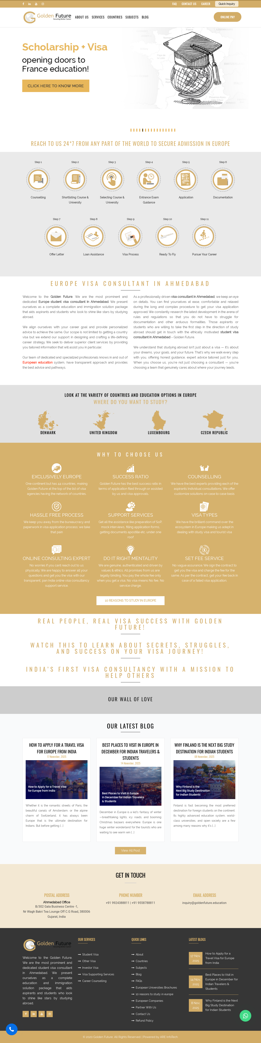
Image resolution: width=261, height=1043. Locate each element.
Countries (114, 17)
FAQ (174, 4)
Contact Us (143, 1014)
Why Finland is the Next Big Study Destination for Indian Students (204, 748)
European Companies (149, 1000)
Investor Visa (90, 967)
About (139, 954)
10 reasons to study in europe (130, 600)
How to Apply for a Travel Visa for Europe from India (56, 748)
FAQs (139, 981)
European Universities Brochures (156, 987)
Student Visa (90, 954)
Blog (144, 17)
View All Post (130, 850)
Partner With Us (146, 1007)
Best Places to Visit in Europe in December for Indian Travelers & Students (131, 751)
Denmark (63, 433)
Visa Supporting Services (98, 974)
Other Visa (89, 961)
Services (98, 17)
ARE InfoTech (169, 1037)
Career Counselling (94, 981)
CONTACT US (189, 4)
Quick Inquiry (227, 3)
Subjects (131, 17)
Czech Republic (229, 433)
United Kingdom (119, 433)
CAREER (205, 4)
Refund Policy (144, 1020)
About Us (82, 17)
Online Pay (227, 17)
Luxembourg (175, 433)
